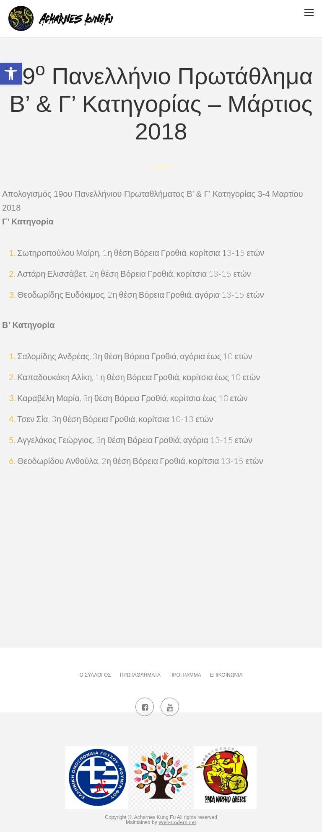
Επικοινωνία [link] (226, 675)
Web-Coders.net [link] (177, 822)
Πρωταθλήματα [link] (140, 675)
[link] (11, 74)
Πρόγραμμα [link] (185, 675)
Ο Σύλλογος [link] (95, 675)
